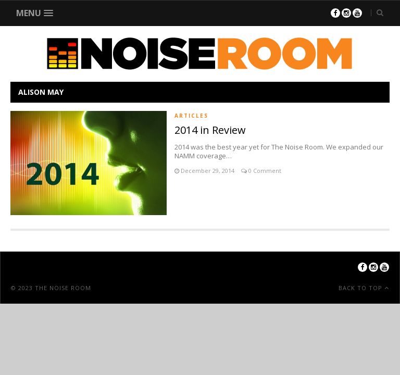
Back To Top (361, 288)
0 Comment (264, 170)
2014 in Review (210, 130)
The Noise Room (63, 288)
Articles (191, 115)
